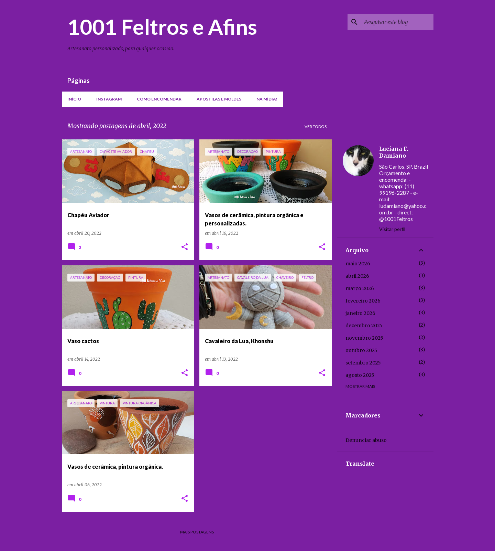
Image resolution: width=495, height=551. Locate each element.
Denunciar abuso (366, 440)
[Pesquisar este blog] (397, 22)
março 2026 (359, 288)
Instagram (109, 99)
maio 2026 (357, 264)
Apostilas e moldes (219, 99)
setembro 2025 (363, 363)
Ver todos (316, 126)
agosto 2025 (359, 375)
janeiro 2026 (360, 313)
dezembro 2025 (364, 325)
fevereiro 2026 (363, 301)
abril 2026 (357, 276)
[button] (184, 247)
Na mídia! (266, 99)
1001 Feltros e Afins (162, 26)
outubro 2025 (361, 350)
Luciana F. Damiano (393, 152)
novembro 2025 (364, 338)
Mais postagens (197, 531)
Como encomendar (159, 99)
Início (74, 99)
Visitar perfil (392, 229)
